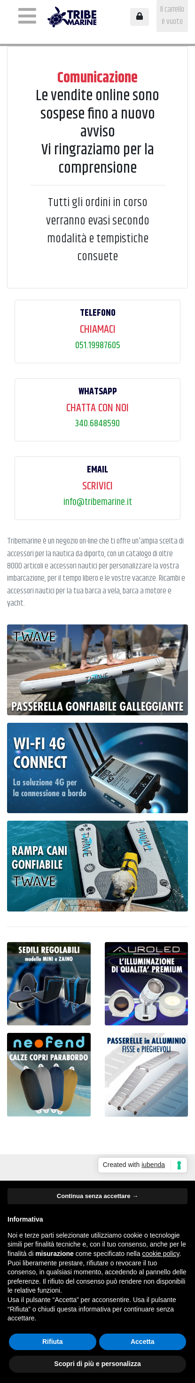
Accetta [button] (143, 1341)
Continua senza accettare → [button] (97, 1195)
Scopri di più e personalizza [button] (97, 1363)
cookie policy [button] (160, 1253)
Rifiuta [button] (52, 1341)
